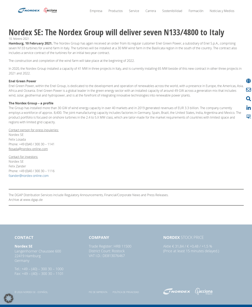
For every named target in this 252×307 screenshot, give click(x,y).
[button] (8, 298)
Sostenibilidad (172, 11)
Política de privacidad (126, 292)
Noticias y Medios (222, 11)
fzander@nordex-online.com (29, 175)
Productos (115, 11)
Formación (196, 11)
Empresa (96, 11)
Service (134, 11)
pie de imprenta (98, 292)
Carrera (150, 11)
